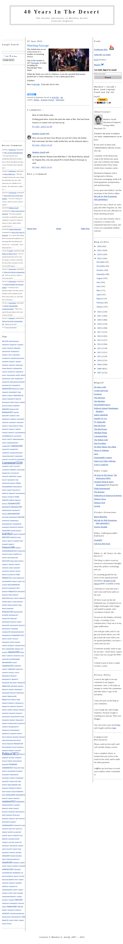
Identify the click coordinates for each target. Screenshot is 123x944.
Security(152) (19, 828)
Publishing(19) (12, 788)
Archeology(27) (11, 371)
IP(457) (22, 635)
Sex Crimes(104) (17, 832)
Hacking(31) (5, 588)
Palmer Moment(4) (15, 730)
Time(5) (16, 879)
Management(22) (6, 675)
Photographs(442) (6, 747)
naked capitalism (101, 415)
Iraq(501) (9, 638)
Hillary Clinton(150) (14, 594)
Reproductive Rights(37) (8, 804)
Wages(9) (4, 906)
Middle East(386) (12, 696)
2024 (99, 254)
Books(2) (12, 402)
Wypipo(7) (8, 923)
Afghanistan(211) (15, 351)
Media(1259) (6, 686)
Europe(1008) (6, 530)
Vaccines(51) (5, 899)
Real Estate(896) (11, 795)
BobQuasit (12, 150)
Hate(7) (18, 588)
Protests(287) (5, 781)
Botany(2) (17, 402)
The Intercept (99, 397)
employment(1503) (13, 513)
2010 (99, 360)
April (99, 294)
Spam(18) (15, 849)
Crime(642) (13, 469)
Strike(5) (4, 859)
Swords (97, 506)
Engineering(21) (6, 520)
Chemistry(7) (12, 429)
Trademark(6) (18, 882)
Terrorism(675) (16, 872)
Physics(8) (14, 747)
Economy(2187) (14, 503)
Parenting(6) (13, 733)
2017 (99, 332)
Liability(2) (4, 669)
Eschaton (98, 394)
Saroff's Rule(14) (6, 821)
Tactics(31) (9, 865)
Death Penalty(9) (11, 479)
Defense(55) (13, 483)
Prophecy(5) (13, 777)
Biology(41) (18, 398)
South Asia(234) (14, 845)
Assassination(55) (19, 378)
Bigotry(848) (17, 395)
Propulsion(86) (19, 777)
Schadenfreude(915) (8, 825)
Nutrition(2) (12, 720)
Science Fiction (48, 100)
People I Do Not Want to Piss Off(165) (11, 740)
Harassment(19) (12, 588)
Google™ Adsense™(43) (18, 577)
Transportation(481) (7, 889)
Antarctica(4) (12, 365)
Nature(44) (15, 709)
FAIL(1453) (6, 537)
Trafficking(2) (5, 886)
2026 (99, 246)
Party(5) (4, 737)
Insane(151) (14, 621)
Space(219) (9, 849)
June (99, 286)
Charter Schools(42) (13, 425)
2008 (99, 368)
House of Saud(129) (18, 601)
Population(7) (18, 757)
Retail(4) (11, 808)
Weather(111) (18, 910)
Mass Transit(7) (13, 682)
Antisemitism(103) (17, 368)
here (114, 728)
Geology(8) (12, 571)
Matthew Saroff (14, 208)
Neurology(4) (19, 713)
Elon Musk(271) (16, 510)
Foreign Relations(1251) (9, 551)
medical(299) (14, 686)
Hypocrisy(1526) (7, 611)
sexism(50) (4, 835)
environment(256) (16, 523)
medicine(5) (20, 686)
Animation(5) (5, 365)
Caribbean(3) (13, 419)
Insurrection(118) (14, 625)
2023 (99, 258)
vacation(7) (19, 896)
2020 (99, 320)
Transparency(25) (13, 886)
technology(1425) (8, 869)
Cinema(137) (11, 432)
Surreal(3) (22, 862)
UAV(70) (10, 893)
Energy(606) (21, 517)
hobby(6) (16, 598)
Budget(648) (5, 409)
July (98, 282)
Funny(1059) (6, 561)
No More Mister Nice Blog (105, 447)
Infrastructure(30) (6, 621)
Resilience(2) (5, 808)
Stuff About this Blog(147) (13, 859)
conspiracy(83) (5, 449)
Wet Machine (99, 401)
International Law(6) (7, 635)
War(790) (20, 906)
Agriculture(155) (6, 358)
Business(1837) (7, 412)
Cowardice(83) (5, 469)
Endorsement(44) (13, 517)
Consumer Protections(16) (8, 456)
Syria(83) (4, 865)
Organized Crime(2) (12, 723)
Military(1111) (6, 699)
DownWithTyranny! (102, 405)
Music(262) (13, 706)
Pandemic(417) (6, 733)
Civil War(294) (17, 436)
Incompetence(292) (13, 615)
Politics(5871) (10, 753)
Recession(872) (20, 795)
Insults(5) (19, 621)
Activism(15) (10, 348)
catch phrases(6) (20, 419)
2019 (99, 324)
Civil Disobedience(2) (20, 432)
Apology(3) (5, 371)
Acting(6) (4, 348)
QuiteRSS (98, 540)
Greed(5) (20, 581)
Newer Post (32, 228)
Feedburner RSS (105, 49)
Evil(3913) (7, 533)
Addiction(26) (17, 348)
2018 (99, 328)
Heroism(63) (5, 594)
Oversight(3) (5, 726)
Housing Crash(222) (13, 605)
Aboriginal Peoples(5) (14, 341)
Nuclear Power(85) (15, 716)
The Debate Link (101, 440)
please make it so (9, 174)
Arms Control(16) (11, 375)
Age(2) (10, 354)
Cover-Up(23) (16, 466)
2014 (99, 344)
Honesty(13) (22, 598)
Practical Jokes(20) (17, 760)
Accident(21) (20, 344)
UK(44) (15, 893)
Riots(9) (4, 815)
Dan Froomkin (100, 443)
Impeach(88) (5, 615)
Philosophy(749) (18, 743)
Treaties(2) (20, 889)
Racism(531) (20, 791)
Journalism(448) (10, 648)
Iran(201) (4, 638)
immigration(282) (18, 611)
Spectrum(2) (12, 852)
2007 (99, 372)
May (99, 290)
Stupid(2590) (7, 862)
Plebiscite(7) (12, 750)
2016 (99, 336)
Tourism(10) (12, 882)
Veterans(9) (11, 899)
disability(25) (5, 493)
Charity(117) (5, 425)
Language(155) (17, 655)
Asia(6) (12, 378)
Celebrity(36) (5, 422)
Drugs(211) (5, 503)
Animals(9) (18, 361)
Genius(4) (11, 567)
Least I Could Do (101, 464)
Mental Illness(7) (19, 689)
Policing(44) (18, 750)
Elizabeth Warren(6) (6, 510)
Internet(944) (16, 635)
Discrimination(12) (20, 493)
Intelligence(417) (6, 628)
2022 (99, 312)
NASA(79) (4, 709)
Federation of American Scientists (108, 495)
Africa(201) (5, 354)
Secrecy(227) (11, 828)
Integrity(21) (22, 625)
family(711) (13, 537)
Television (60, 100)
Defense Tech (99, 502)
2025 (99, 250)
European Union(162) (16, 530)
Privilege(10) (19, 771)
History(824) (5, 598)
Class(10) (4, 439)
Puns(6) (4, 791)
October (100, 270)
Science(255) (17, 825)
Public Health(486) (13, 784)
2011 (99, 356)
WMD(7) (16, 920)
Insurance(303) (6, 625)
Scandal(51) (13, 821)
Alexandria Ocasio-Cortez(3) (17, 358)
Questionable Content (103, 457)
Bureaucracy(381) (14, 409)
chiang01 (12, 318)
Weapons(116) (11, 910)
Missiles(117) (11, 703)
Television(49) (17, 869)
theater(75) (16, 876)
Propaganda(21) (5, 777)
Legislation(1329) (7, 665)
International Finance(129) (17, 631)
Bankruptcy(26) (15, 388)
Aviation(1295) (7, 388)
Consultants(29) (5, 452)
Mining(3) (13, 699)
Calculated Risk (100, 436)
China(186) (5, 432)
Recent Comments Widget (11, 327)
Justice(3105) (14, 652)
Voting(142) (21, 903)
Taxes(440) (22, 865)
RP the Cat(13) (16, 815)
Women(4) (21, 920)
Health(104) (5, 591)
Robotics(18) (9, 815)
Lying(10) (17, 672)
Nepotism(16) (12, 713)
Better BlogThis (100, 517)
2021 (99, 316)
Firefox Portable (100, 527)
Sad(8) (17, 818)
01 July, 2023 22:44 (42, 126)
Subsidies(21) (16, 862)
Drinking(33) (18, 500)
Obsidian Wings (100, 432)
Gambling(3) (5, 564)
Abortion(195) (5, 344)
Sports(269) (18, 852)
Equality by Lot (100, 418)
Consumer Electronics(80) (16, 452)
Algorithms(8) (5, 361)
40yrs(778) (5, 341)
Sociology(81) (18, 842)
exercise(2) (15, 534)
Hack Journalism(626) (14, 584)
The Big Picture (100, 429)
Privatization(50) (12, 771)
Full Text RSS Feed (102, 544)
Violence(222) (5, 903)
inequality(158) (5, 618)
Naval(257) (22, 709)
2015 (99, 340)
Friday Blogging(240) (12, 557)
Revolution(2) (12, 811)
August (100, 278)
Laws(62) (14, 662)
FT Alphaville (99, 422)
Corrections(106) (20, 459)
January (100, 306)
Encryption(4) (5, 517)
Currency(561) (12, 476)
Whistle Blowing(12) (16, 916)
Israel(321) (17, 642)
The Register (99, 492)
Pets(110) (4, 743)
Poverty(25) (5, 760)
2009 (99, 364)
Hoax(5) (12, 598)
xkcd (96, 454)
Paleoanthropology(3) (14, 726)
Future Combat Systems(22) (16, 560)
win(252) (11, 920)
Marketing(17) (15, 679)
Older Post (85, 228)
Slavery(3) (10, 835)
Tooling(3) (21, 879)
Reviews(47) (5, 811)
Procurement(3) (5, 774)
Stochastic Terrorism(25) (16, 855)
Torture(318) (5, 882)
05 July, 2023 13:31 (42, 167)
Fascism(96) (5, 544)
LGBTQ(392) (17, 665)
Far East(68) (16, 540)
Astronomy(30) (5, 381)
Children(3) (18, 429)
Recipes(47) (5, 798)
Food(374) (18, 547)
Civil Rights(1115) (7, 436)
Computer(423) (6, 446)
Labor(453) (10, 655)
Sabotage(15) (12, 818)
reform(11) (10, 798)
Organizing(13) (21, 723)
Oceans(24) (4, 723)
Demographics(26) (17, 486)
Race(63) (14, 791)
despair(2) (9, 490)
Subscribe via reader (102, 54)
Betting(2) (10, 395)
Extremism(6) (22, 534)
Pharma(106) (10, 743)
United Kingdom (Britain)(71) (9, 896)
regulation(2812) (9, 801)
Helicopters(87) (21, 591)
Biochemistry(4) (11, 398)
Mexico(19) (13, 692)
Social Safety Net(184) (13, 838)
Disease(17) (5, 496)
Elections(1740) (16, 507)
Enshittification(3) (14, 520)
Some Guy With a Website (105, 461)
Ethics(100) (20, 527)
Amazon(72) (12, 361)
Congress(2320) (17, 446)
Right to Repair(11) (20, 811)
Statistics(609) (6, 855)
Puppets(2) (8, 791)
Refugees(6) (16, 798)
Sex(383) (10, 832)
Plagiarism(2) (20, 747)
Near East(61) (5, 713)
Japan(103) (4, 645)
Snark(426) (16, 835)
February (100, 302)
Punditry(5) (19, 788)
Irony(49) (12, 642)
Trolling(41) (5, 893)
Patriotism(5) (15, 737)
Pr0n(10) (10, 760)
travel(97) (15, 889)
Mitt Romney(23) (19, 703)
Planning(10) (5, 750)
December (101, 262)
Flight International (102, 488)
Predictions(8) (5, 764)
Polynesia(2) (12, 757)
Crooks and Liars (101, 390)
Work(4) (4, 923)
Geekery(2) (17, 564)
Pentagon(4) (22, 737)
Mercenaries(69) (6, 692)
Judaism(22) (17, 648)
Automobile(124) (16, 385)
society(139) (12, 842)
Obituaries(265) (19, 720)
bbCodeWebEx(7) (13, 392)
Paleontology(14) (6, 730)
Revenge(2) (16, 808)
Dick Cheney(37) (16, 490)
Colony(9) (9, 439)
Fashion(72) (11, 544)
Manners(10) (14, 675)
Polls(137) (22, 754)
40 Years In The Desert (62, 12)
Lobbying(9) (5, 672)
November (101, 266)
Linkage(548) (11, 669)
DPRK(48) (11, 500)
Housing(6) (4, 605)
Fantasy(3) (10, 540)
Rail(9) (3, 794)
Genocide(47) (17, 567)
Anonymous (12, 192)
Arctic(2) (4, 375)
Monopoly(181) (6, 706)
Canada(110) (12, 415)
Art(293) (18, 375)
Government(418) (6, 581)
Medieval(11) (5, 689)
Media (37, 100)
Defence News (100, 499)
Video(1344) (18, 900)
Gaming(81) (11, 564)
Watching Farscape (38, 45)
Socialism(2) (5, 842)
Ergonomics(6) (5, 527)
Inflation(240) (13, 618)
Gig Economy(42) (11, 574)
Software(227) (5, 845)
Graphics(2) (14, 581)
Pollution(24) (5, 757)
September (101, 274)
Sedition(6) (4, 832)
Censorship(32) (12, 422)
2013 (99, 348)
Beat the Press (100, 425)
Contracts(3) (5, 459)
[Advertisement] (62, 31)
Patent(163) (9, 737)
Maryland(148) (5, 682)
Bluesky (99, 65)
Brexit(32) (10, 405)
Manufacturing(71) (6, 679)
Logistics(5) (11, 672)
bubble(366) (17, 405)
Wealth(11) (4, 910)
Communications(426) (12, 442)
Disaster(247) (12, 493)
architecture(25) (19, 371)
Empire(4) (4, 513)
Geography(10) (5, 571)
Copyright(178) (12, 459)
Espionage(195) (13, 527)
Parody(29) (19, 733)
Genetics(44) (5, 567)
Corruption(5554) (12, 462)
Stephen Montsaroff (15, 229)
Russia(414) (5, 818)
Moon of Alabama (101, 450)
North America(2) (6, 716)
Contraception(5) (19, 456)
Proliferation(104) (14, 774)
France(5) (10, 554)
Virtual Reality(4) (14, 903)
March (99, 298)
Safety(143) (22, 818)
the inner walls (100, 387)
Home (58, 228)
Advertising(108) (6, 351)
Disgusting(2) (11, 496)
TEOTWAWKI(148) (7, 872)
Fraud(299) (16, 554)
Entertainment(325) (7, 523)
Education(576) (6, 507)
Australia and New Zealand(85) (17, 381)
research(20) (17, 804)
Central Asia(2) (20, 422)
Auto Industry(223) (7, 385)
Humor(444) (10, 608)
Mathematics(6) (21, 682)
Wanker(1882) (12, 906)
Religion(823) (20, 801)
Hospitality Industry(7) (7, 601)
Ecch (96, 59)
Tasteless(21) (16, 865)
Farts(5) (21, 540)
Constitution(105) (14, 449)
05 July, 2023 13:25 (42, 145)
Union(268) (20, 893)
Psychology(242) (13, 781)
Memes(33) (11, 689)
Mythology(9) (20, 706)
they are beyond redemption (13, 153)
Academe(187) (13, 344)
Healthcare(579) (12, 591)
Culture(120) (5, 476)
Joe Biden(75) (11, 645)
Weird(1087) (6, 913)
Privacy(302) (17, 767)
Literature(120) (19, 669)
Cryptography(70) (15, 473)
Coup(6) (11, 466)
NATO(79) (10, 709)
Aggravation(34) (16, 354)
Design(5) (4, 490)
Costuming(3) (5, 466)
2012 (99, 352)
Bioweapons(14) (6, 402)
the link (36, 84)
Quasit (11, 251)
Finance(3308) (8, 547)
